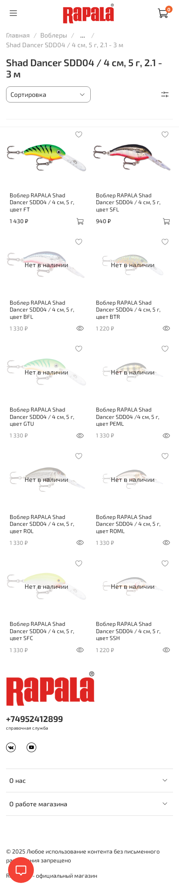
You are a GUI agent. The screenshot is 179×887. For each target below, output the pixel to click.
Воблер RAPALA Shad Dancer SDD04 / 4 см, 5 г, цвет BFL (42, 309)
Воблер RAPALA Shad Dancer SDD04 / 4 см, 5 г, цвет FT (42, 202)
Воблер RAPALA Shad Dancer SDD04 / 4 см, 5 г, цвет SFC (42, 630)
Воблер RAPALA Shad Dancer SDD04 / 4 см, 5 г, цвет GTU (42, 416)
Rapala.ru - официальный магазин (51, 875)
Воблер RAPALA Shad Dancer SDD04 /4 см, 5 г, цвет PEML (127, 416)
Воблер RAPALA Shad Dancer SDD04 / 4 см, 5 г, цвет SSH (128, 630)
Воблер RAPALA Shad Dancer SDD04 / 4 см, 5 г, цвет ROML (128, 523)
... (82, 35)
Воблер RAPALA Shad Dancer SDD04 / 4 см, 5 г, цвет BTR (128, 309)
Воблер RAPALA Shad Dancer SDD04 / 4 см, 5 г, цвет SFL (128, 202)
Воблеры (53, 35)
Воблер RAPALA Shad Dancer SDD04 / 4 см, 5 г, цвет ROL (42, 523)
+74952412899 (34, 718)
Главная (18, 35)
